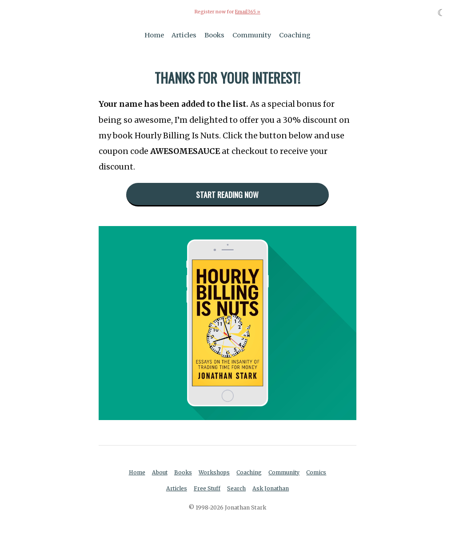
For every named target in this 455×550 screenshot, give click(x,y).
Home (154, 35)
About (159, 472)
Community (251, 35)
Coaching (295, 35)
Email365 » (247, 12)
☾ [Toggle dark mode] (441, 13)
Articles (184, 35)
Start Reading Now (227, 194)
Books (214, 35)
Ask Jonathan (271, 488)
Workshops (214, 472)
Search (237, 488)
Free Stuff (206, 488)
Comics (317, 472)
